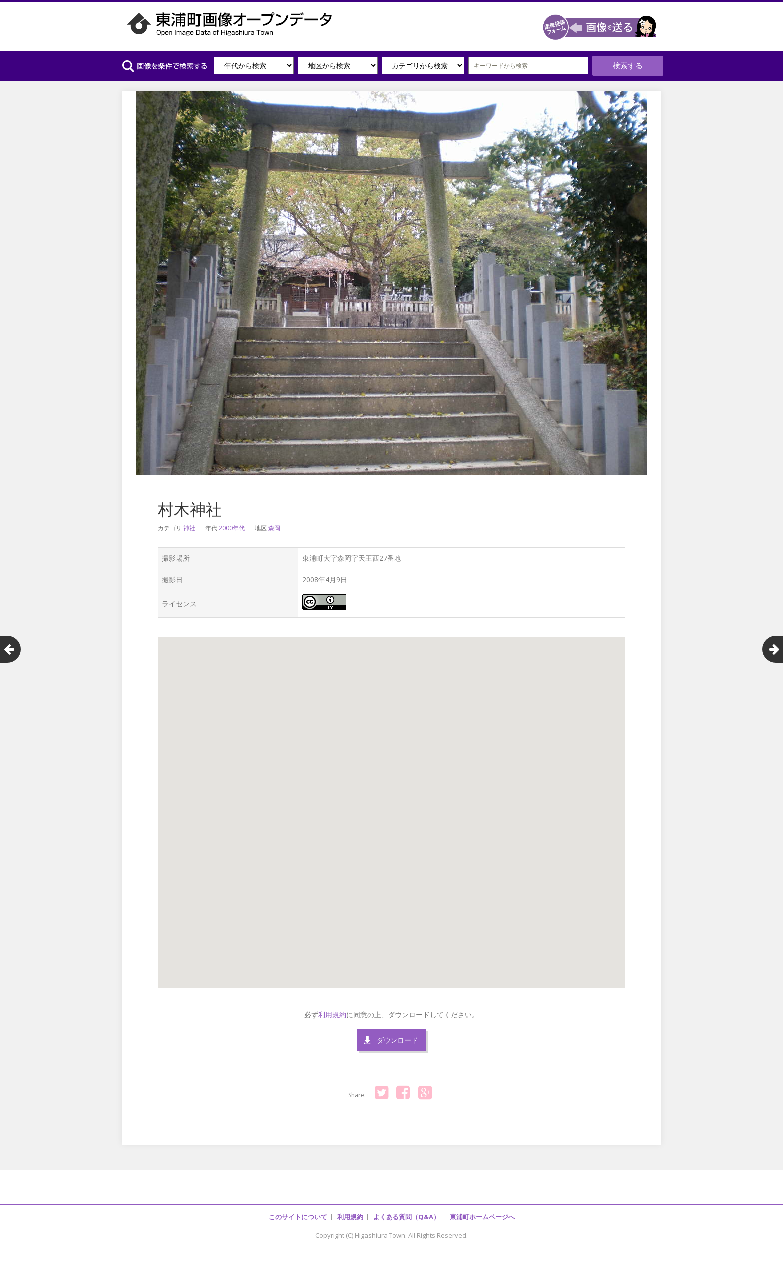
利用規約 (332, 1009)
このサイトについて (298, 1211)
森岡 (274, 523)
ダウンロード (397, 1035)
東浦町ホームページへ (482, 1211)
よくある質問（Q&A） (406, 1211)
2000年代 (232, 523)
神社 (189, 523)
